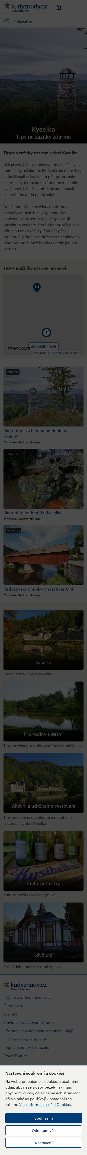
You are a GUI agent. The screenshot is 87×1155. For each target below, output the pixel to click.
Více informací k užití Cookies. (45, 1104)
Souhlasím (43, 1118)
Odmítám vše (43, 1130)
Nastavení (43, 1142)
